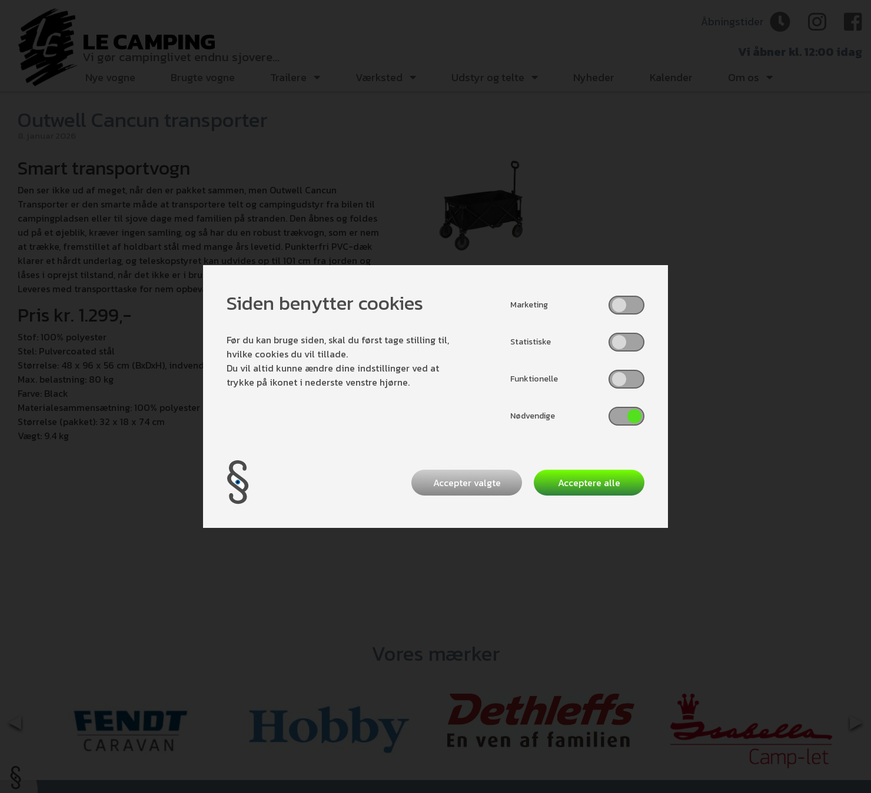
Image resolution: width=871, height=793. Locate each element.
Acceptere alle (589, 483)
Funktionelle (534, 379)
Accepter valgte (467, 483)
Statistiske (530, 342)
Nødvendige (532, 416)
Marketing (529, 305)
